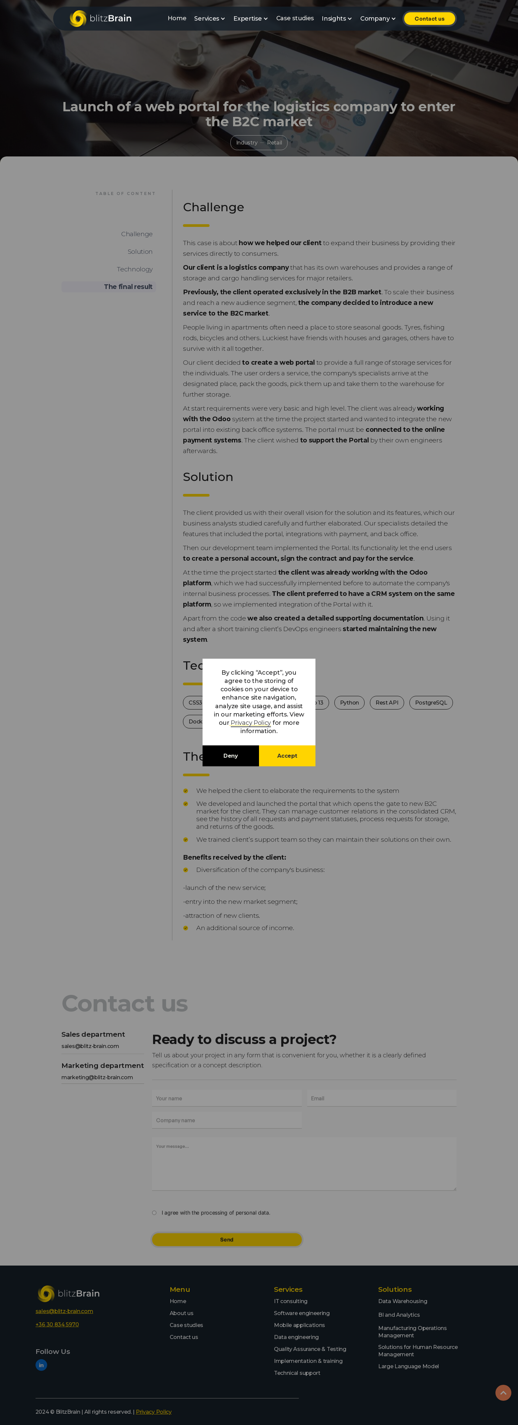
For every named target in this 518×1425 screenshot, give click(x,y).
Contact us (430, 18)
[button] (209, 19)
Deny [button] (230, 756)
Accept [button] (287, 756)
